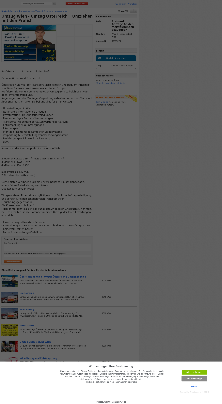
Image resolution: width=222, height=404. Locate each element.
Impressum (101, 402)
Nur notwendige (194, 379)
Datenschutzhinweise (116, 402)
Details (194, 386)
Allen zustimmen (194, 372)
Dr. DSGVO (205, 392)
